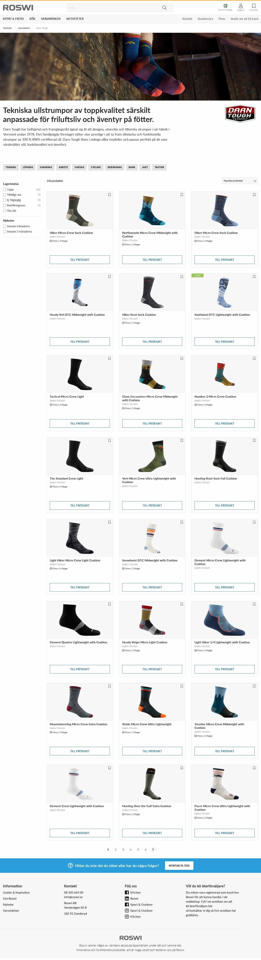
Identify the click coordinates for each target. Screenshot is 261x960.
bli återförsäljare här (199, 906)
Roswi (134, 898)
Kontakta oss (179, 865)
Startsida (7, 28)
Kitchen (135, 892)
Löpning (28, 167)
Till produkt (80, 259)
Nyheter (8, 904)
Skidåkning (115, 167)
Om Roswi (10, 898)
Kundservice (205, 18)
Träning (11, 167)
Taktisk (159, 167)
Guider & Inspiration (16, 892)
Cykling (96, 167)
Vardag (79, 167)
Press (222, 18)
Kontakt (187, 18)
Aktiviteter (75, 18)
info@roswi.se (73, 897)
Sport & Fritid (13, 18)
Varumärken (51, 18)
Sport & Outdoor (141, 904)
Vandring (46, 167)
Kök (32, 18)
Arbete (63, 167)
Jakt (145, 167)
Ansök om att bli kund (244, 18)
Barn (132, 167)
